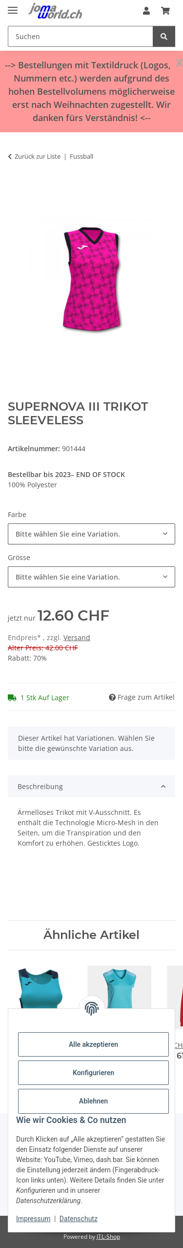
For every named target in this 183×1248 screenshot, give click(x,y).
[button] (146, 11)
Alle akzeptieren (93, 1044)
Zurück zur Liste (38, 156)
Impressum (33, 1219)
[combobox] (91, 533)
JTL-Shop (108, 1236)
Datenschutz (79, 1219)
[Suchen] (80, 36)
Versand (76, 637)
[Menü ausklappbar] (13, 6)
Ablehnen (93, 1101)
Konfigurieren (93, 1073)
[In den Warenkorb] (15, 187)
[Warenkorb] (165, 11)
